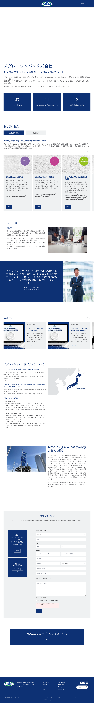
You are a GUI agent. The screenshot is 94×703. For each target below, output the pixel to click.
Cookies (75, 698)
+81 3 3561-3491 (18, 585)
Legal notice (46, 698)
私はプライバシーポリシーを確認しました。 (48, 617)
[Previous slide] (87, 152)
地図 (17, 567)
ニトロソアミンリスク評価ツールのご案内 (35, 329)
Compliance (61, 684)
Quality (44, 686)
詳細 (9, 207)
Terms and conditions (56, 698)
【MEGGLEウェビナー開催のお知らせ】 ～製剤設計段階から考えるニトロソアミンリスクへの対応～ (79, 329)
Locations (45, 684)
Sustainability (61, 682)
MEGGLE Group (46, 682)
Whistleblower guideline (48, 700)
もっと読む (30, 345)
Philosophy (61, 689)
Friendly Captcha (56, 623)
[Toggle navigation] (5, 4)
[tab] (15, 132)
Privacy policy (67, 698)
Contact (59, 700)
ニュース (45, 689)
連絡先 (82, 3)
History (60, 686)
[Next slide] (90, 152)
